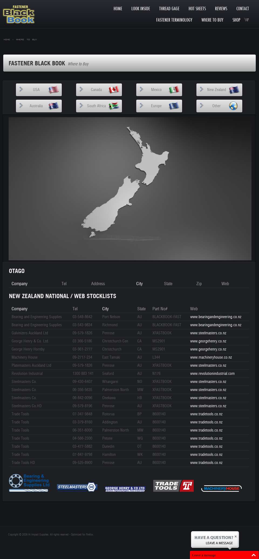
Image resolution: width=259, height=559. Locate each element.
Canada (96, 89)
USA (36, 89)
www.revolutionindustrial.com (212, 373)
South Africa (96, 106)
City (139, 283)
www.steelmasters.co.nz (208, 333)
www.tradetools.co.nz (206, 414)
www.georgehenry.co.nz (208, 341)
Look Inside (140, 8)
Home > (8, 39)
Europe (156, 106)
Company (20, 283)
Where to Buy (212, 20)
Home (118, 8)
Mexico (156, 89)
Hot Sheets (197, 8)
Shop (241, 20)
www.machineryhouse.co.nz (211, 357)
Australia (36, 106)
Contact (242, 8)
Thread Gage (169, 8)
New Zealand (216, 89)
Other (216, 106)
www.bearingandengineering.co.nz (215, 317)
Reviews (221, 8)
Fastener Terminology (174, 20)
